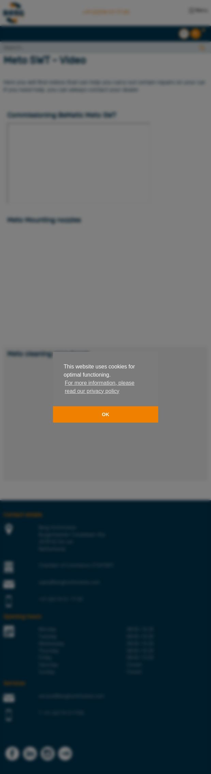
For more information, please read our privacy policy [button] (100, 387)
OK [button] (105, 414)
